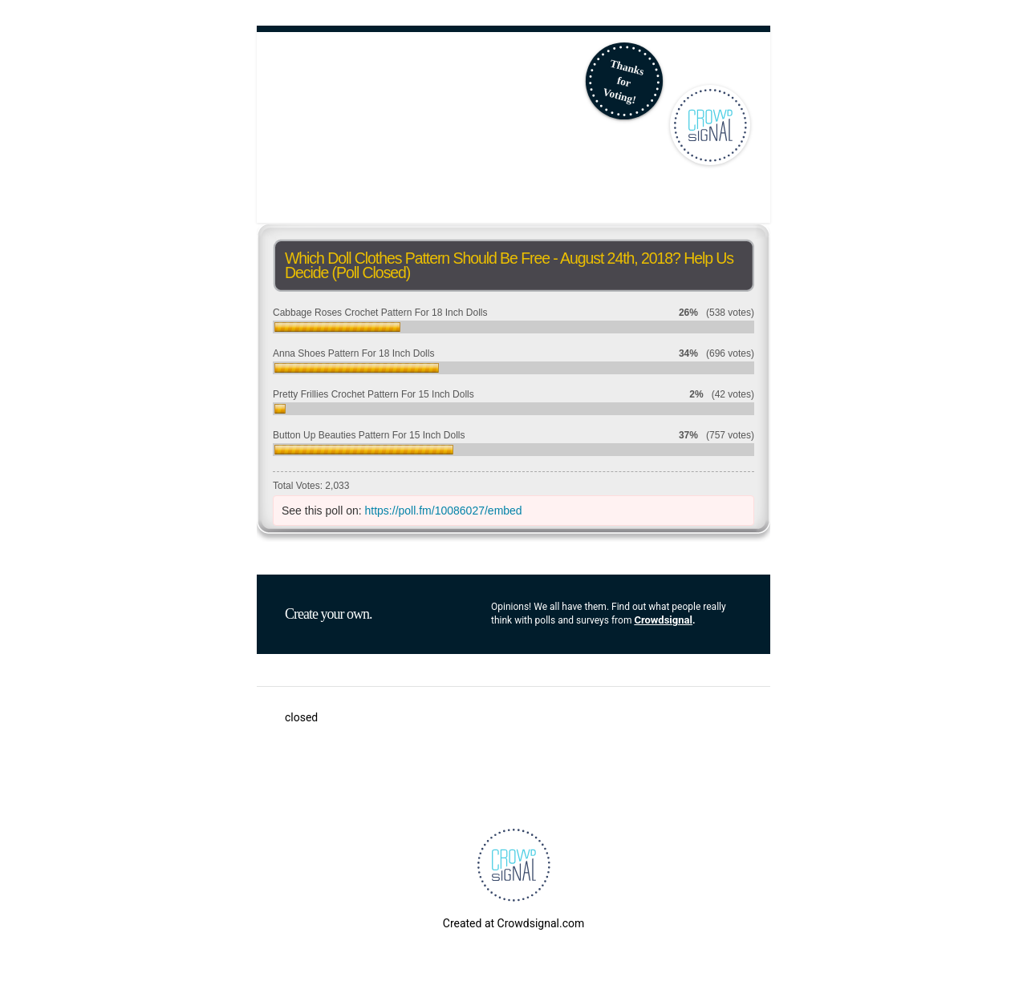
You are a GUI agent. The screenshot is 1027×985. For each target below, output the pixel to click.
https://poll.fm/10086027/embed (443, 510)
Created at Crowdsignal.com (513, 923)
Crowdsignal (663, 620)
